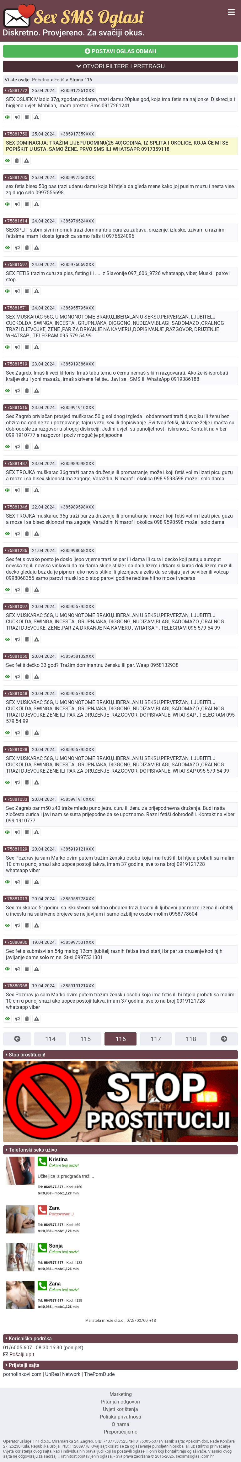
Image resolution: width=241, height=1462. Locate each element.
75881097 (17, 606)
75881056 (17, 656)
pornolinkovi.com (22, 1374)
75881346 (17, 506)
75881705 (17, 177)
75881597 (17, 264)
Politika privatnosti (120, 1417)
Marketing (121, 1394)
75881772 (17, 90)
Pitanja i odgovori (120, 1402)
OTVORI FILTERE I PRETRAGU (120, 66)
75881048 (17, 693)
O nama (120, 1424)
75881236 (17, 550)
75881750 (17, 133)
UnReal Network (62, 1374)
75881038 (17, 749)
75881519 (17, 363)
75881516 (17, 407)
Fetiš (59, 80)
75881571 (17, 307)
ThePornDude (99, 1374)
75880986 (17, 942)
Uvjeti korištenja (120, 1409)
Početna (40, 80)
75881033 (17, 799)
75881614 (17, 220)
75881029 (17, 848)
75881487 (17, 463)
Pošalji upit (21, 1354)
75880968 (17, 985)
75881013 (17, 898)
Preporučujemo (120, 1432)
